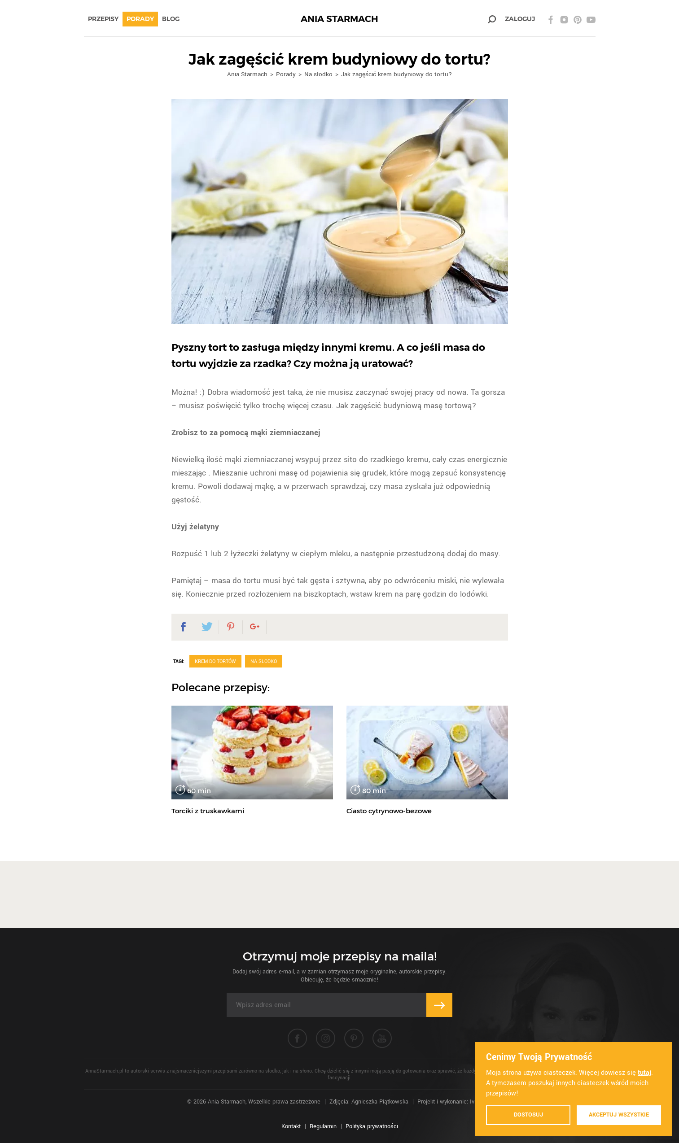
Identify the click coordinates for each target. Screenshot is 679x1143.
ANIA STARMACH (339, 19)
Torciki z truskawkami (207, 811)
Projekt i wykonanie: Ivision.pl (454, 1102)
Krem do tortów (215, 661)
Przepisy (103, 19)
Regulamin (323, 1126)
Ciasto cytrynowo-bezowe (389, 811)
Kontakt (291, 1126)
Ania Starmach (247, 74)
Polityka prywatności (372, 1126)
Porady (140, 19)
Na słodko (318, 74)
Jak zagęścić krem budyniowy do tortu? (396, 74)
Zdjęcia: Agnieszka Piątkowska (368, 1102)
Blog (171, 19)
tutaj (644, 1073)
